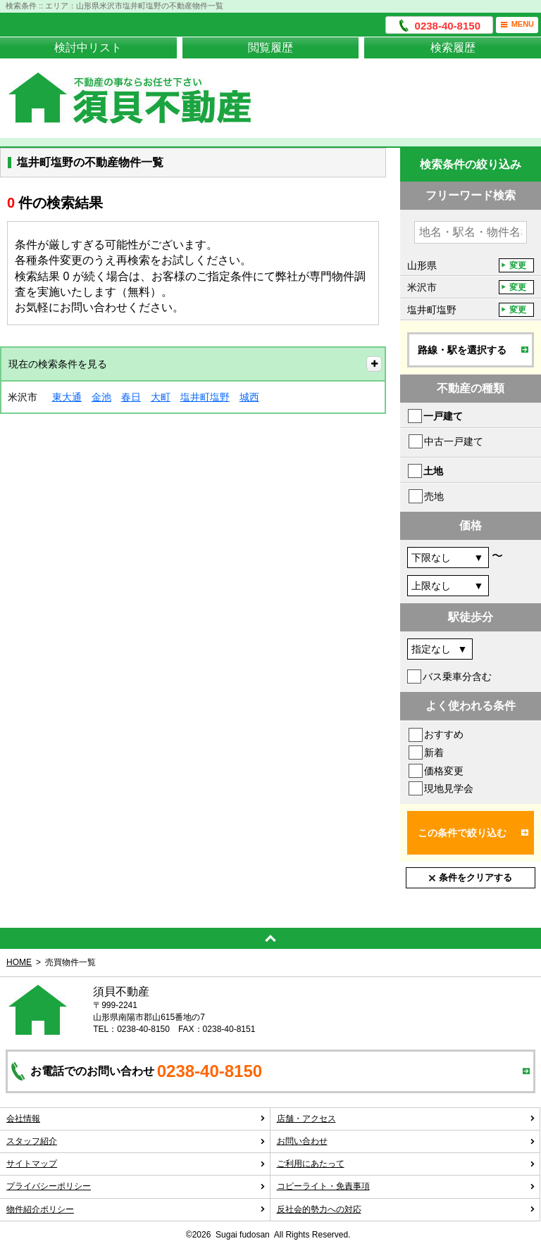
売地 (434, 496)
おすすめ (444, 734)
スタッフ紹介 (136, 1141)
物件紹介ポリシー (136, 1209)
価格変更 (444, 770)
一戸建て (443, 416)
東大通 (67, 397)
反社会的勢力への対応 (406, 1209)
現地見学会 (448, 788)
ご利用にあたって (406, 1164)
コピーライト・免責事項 (406, 1186)
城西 (249, 397)
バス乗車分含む (457, 676)
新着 (434, 752)
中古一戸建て (453, 441)
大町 (160, 397)
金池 (101, 397)
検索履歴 (452, 47)
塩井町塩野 (205, 397)
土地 (433, 471)
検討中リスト (88, 47)
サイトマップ (136, 1164)
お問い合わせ (406, 1141)
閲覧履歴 (270, 47)
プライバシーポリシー (136, 1186)
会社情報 (136, 1118)
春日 (131, 397)
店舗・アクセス (406, 1118)
